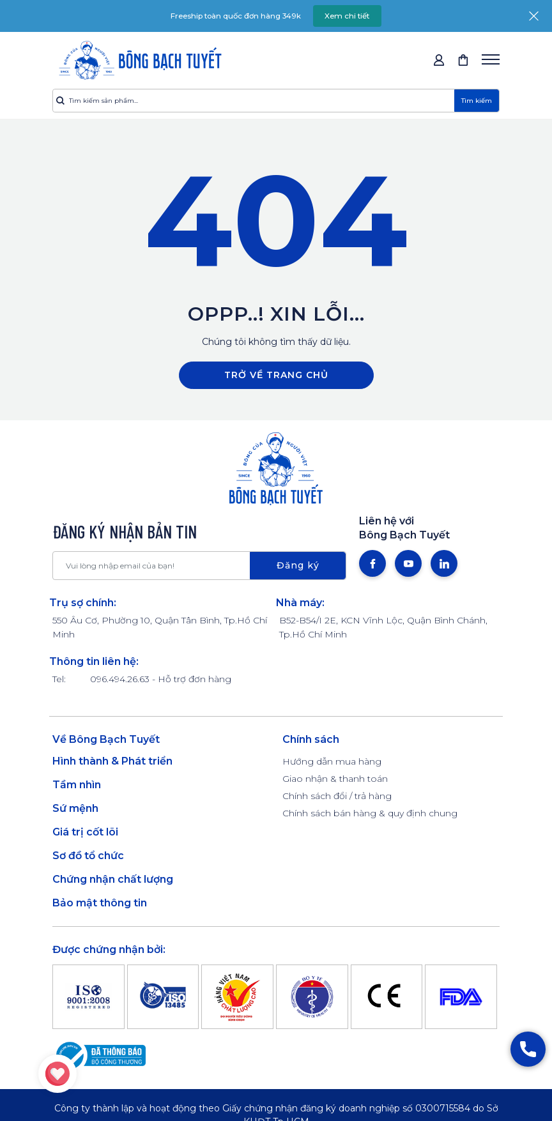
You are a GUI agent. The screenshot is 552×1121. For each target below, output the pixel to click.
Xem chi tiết (350, 15)
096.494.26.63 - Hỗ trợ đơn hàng (160, 679)
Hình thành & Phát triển (112, 761)
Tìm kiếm (476, 100)
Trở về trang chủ (276, 375)
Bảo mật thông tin (99, 903)
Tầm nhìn (76, 785)
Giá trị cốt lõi (85, 832)
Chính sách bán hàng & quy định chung (369, 813)
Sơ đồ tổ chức (88, 856)
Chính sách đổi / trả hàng (337, 796)
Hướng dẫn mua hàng (331, 761)
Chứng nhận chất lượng (112, 879)
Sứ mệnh (75, 808)
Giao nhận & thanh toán (335, 778)
